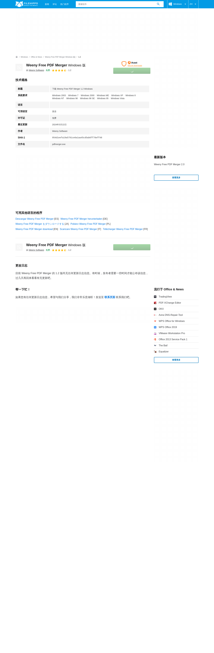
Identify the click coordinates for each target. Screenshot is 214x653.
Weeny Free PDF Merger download (34, 229)
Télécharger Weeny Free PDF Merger (123, 229)
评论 (55, 4)
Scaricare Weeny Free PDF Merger (78, 229)
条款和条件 (21, 521)
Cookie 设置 (93, 521)
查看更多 (176, 177)
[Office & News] (36, 57)
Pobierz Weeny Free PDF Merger (88, 224)
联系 (26, 515)
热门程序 (64, 4)
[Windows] (24, 57)
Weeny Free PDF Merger (56, 65)
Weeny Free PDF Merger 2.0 (169, 164)
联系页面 (109, 297)
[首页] (16, 57)
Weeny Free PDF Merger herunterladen (81, 219)
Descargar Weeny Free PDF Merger (34, 219)
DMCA (79, 521)
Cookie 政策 (38, 521)
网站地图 (47, 515)
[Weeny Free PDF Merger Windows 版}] (60, 57)
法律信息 (67, 521)
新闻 (47, 4)
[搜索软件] (158, 4)
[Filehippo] (26, 4)
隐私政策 (53, 521)
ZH (193, 4)
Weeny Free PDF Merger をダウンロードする (39, 224)
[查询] (120, 4)
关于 (17, 515)
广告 (35, 515)
